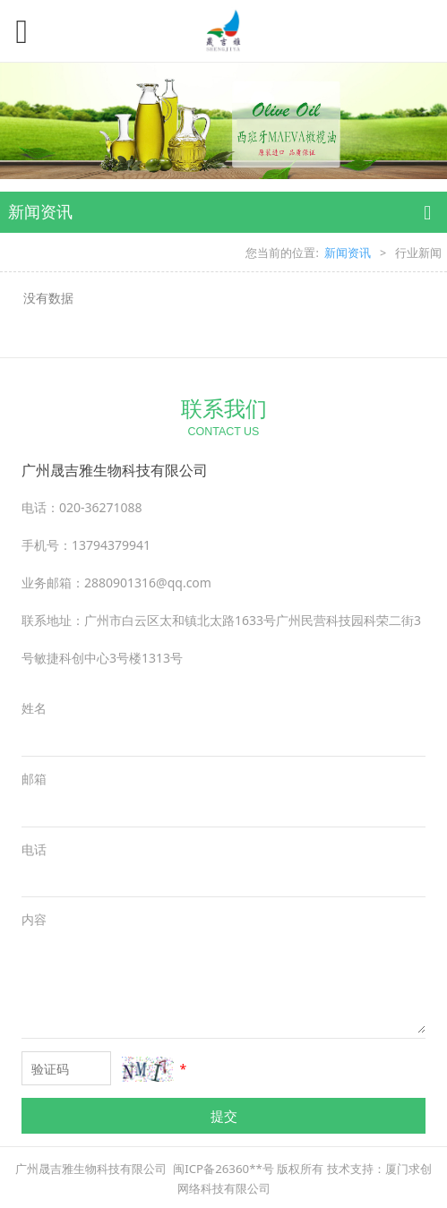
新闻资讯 (347, 253)
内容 (34, 919)
